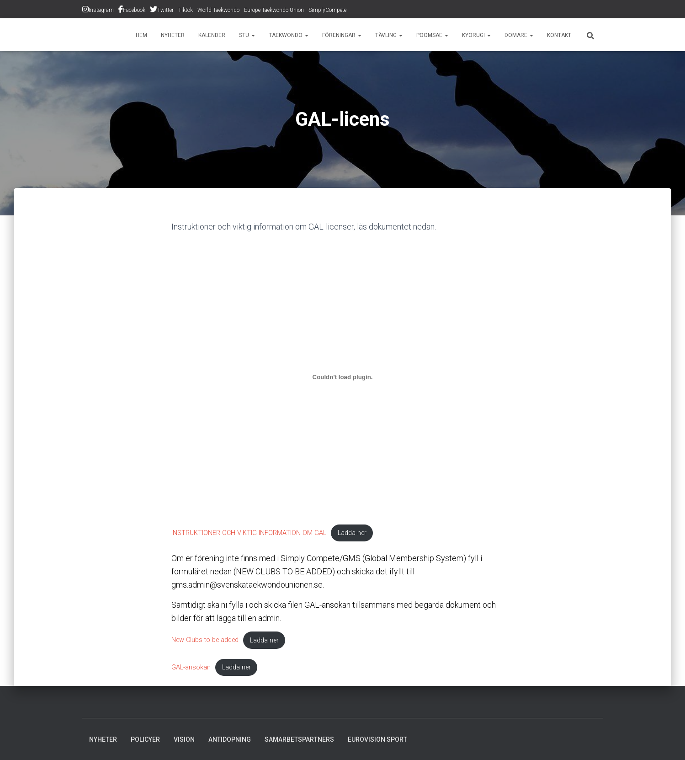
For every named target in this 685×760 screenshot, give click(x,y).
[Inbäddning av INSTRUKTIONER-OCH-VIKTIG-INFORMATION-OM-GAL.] (342, 377)
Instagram (101, 10)
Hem (141, 35)
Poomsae (432, 35)
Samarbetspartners (299, 739)
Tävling (389, 35)
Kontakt (559, 35)
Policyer (145, 739)
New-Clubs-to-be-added (205, 640)
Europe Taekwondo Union (274, 10)
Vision (184, 739)
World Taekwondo (218, 10)
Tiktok (185, 10)
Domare (518, 35)
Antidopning (229, 739)
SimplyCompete (327, 10)
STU (247, 35)
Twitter (165, 10)
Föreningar (341, 35)
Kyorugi (476, 35)
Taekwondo (288, 35)
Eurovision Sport (377, 739)
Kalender (211, 35)
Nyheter (173, 35)
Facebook (134, 10)
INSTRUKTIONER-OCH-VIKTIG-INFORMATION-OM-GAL (248, 533)
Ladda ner (352, 533)
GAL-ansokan (191, 667)
